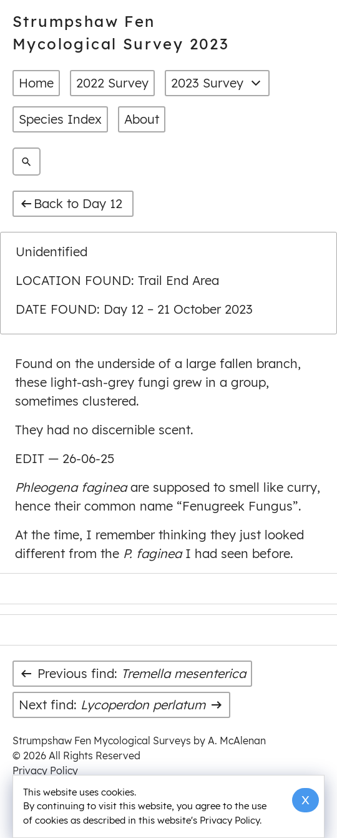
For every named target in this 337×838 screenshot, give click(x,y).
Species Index (60, 119)
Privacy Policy (45, 770)
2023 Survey (217, 83)
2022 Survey (112, 83)
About (141, 119)
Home (36, 83)
